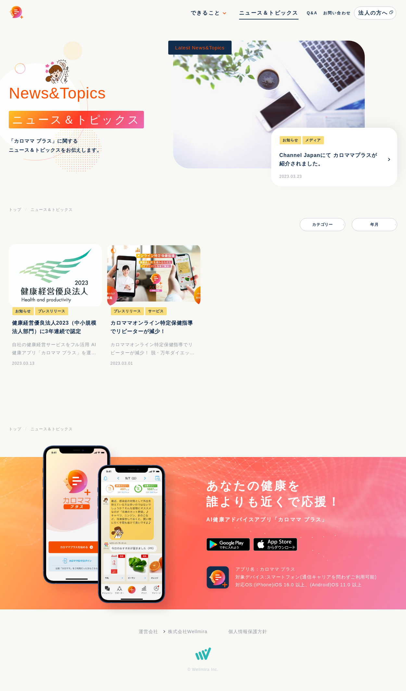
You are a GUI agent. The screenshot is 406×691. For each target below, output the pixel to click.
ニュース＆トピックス (268, 13)
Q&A (312, 13)
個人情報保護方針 (247, 631)
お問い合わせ (337, 13)
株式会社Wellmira (188, 631)
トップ (15, 209)
